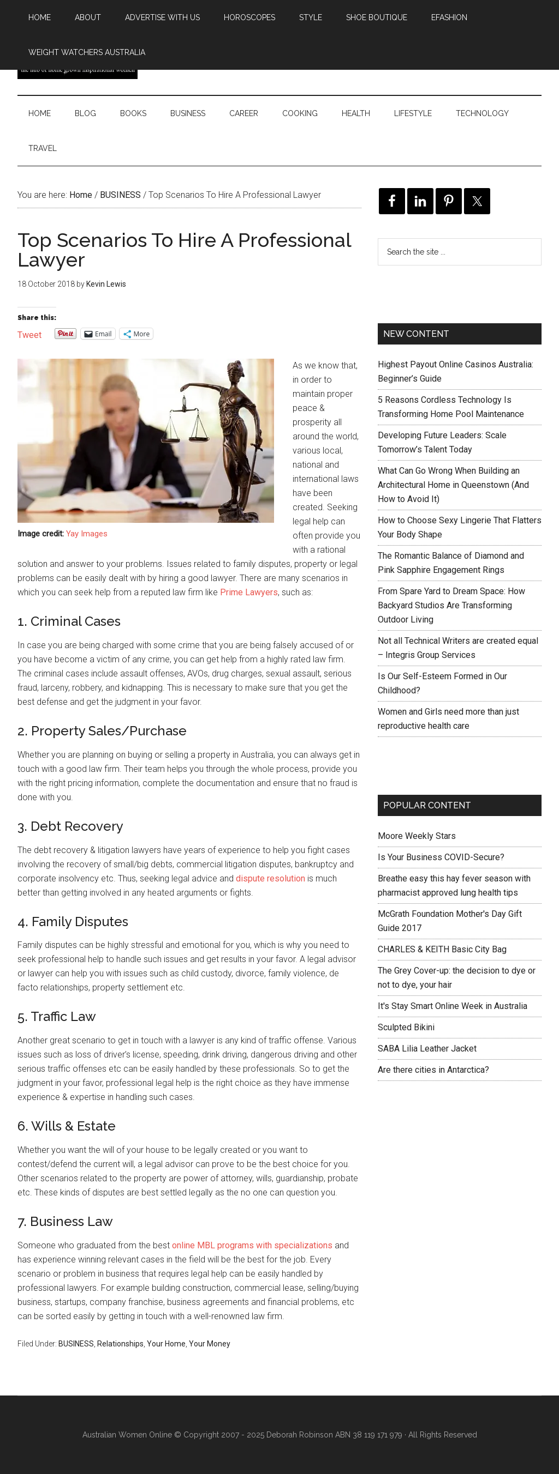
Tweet (29, 334)
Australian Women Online (127, 1434)
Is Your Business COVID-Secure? (441, 857)
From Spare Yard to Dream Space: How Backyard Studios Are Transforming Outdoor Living (451, 605)
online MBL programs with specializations (252, 1245)
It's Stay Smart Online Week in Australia (452, 1006)
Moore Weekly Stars (417, 836)
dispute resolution (270, 878)
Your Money (209, 1343)
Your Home (166, 1343)
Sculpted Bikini (406, 1027)
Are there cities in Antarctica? (433, 1070)
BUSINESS (76, 1343)
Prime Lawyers (249, 592)
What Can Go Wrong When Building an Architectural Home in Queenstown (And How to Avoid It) (453, 485)
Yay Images (87, 534)
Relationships (120, 1343)
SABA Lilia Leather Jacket (427, 1048)
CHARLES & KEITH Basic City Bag (442, 949)
